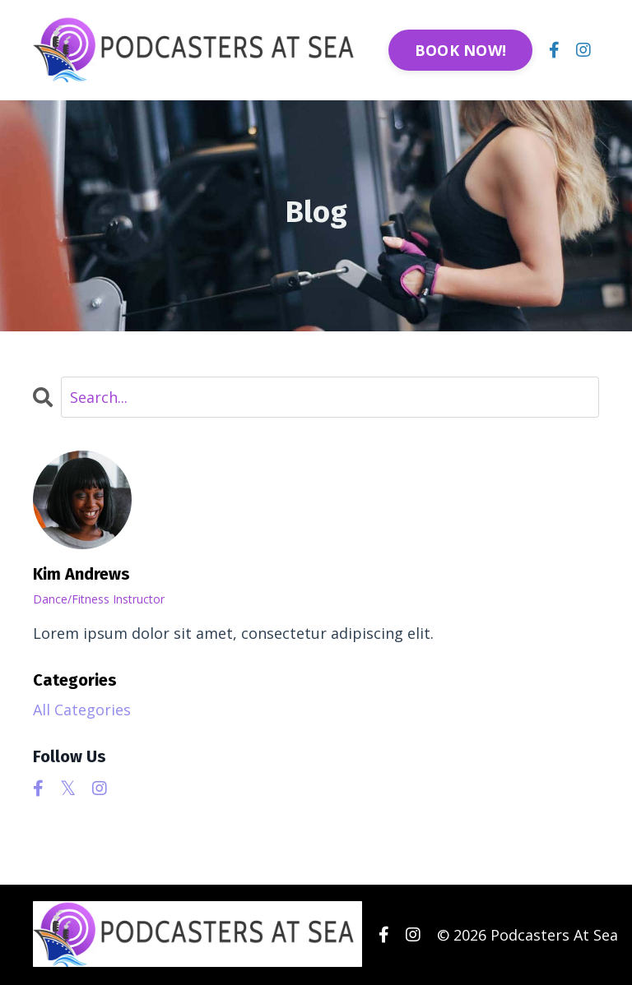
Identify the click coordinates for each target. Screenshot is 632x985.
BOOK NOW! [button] (460, 50)
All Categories (82, 709)
